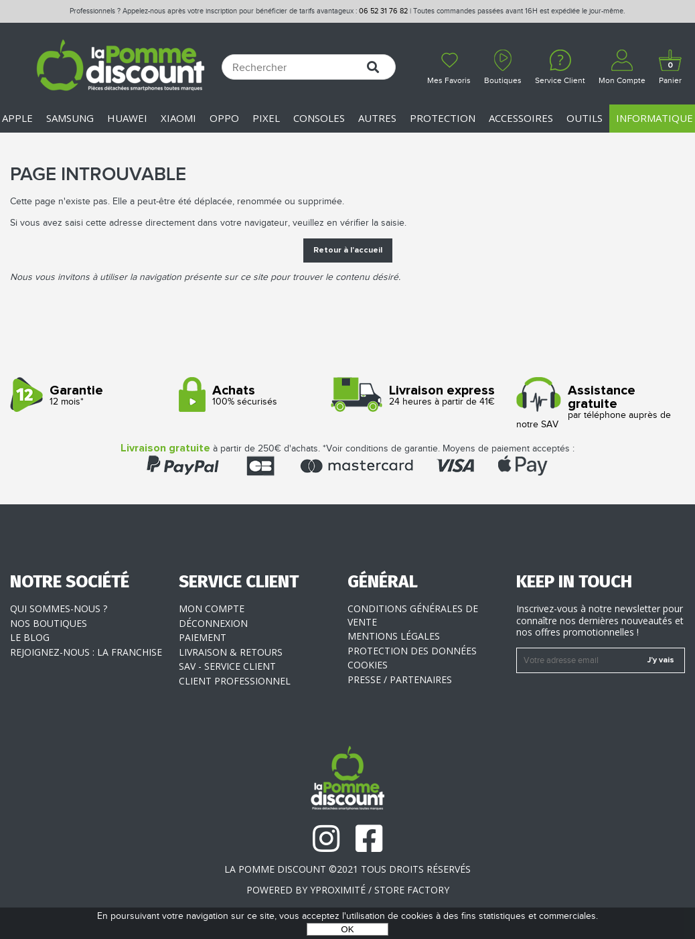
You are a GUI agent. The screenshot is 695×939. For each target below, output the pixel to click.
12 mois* (89, 395)
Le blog (30, 637)
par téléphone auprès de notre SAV (595, 407)
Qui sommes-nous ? (58, 608)
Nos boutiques (48, 623)
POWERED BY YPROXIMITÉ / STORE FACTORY (347, 889)
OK (347, 929)
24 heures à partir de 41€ (427, 395)
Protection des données (412, 650)
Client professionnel (235, 680)
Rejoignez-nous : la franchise (86, 652)
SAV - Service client (227, 666)
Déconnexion (213, 623)
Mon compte (211, 608)
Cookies (368, 664)
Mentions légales (394, 636)
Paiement (202, 637)
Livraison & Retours (231, 652)
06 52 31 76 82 (383, 11)
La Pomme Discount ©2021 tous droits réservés (347, 869)
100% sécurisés (258, 395)
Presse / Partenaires (400, 679)
